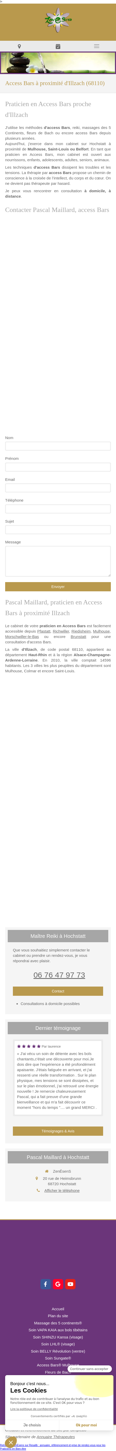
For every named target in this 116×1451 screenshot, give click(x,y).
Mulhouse (101, 631)
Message (13, 542)
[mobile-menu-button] (96, 46)
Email (10, 479)
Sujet (9, 521)
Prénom (12, 458)
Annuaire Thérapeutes (56, 1437)
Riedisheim (80, 631)
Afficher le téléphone (62, 1190)
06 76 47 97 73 (59, 975)
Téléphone (14, 500)
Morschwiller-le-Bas (22, 636)
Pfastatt (43, 631)
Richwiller (61, 631)
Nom (9, 437)
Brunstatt (78, 636)
